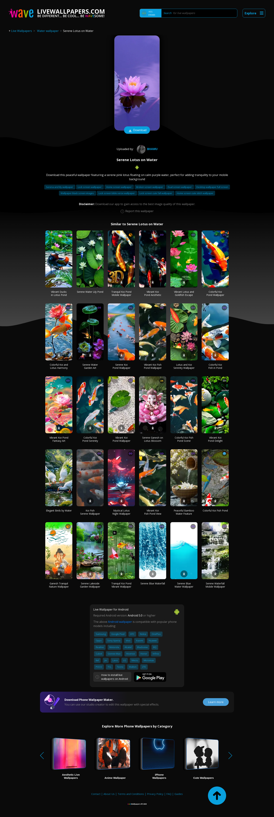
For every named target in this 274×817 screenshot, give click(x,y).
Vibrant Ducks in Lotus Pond (59, 293)
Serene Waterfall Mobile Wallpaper (215, 585)
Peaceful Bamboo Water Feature (184, 512)
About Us (109, 794)
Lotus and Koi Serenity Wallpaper (184, 366)
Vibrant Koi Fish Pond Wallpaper (153, 366)
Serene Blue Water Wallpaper (184, 585)
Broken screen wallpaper (150, 187)
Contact (95, 794)
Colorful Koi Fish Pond (215, 510)
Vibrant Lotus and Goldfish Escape (184, 293)
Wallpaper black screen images (77, 193)
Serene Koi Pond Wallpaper (121, 366)
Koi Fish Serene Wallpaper (90, 512)
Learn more (215, 702)
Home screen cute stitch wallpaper (195, 193)
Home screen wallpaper (119, 187)
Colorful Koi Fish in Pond (215, 366)
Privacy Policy (155, 794)
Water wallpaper (48, 31)
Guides (178, 794)
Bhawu (147, 149)
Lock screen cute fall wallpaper (156, 193)
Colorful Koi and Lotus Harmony (59, 366)
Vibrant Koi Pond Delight (215, 439)
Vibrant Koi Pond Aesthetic (152, 293)
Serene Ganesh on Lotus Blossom (152, 439)
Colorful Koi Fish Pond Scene (184, 439)
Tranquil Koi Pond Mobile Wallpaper (121, 293)
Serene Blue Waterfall (152, 583)
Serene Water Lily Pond (90, 291)
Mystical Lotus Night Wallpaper (121, 512)
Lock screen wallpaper (90, 187)
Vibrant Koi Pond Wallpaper (121, 439)
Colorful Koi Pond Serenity (90, 439)
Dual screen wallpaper (180, 187)
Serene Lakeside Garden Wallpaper (90, 585)
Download (137, 130)
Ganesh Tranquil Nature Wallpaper (59, 585)
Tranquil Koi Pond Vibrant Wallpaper (121, 585)
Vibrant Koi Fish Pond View (152, 512)
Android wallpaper (120, 622)
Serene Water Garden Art (90, 366)
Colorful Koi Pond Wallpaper (215, 293)
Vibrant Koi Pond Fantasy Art (58, 439)
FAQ (168, 794)
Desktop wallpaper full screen (212, 187)
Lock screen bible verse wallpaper (117, 193)
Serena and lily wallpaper (60, 187)
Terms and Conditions (131, 794)
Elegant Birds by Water (59, 510)
